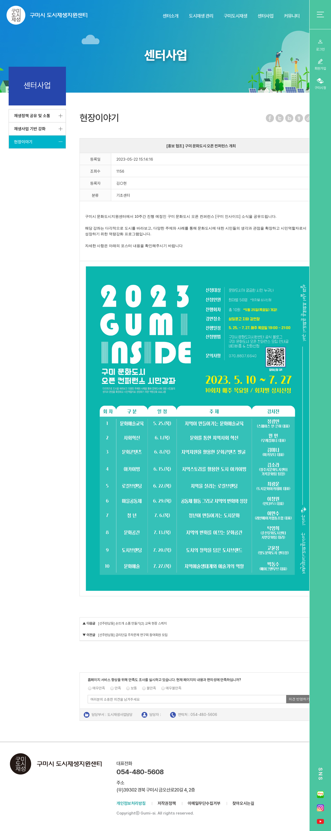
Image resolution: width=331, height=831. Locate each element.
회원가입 (320, 68)
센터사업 (265, 16)
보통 (134, 688)
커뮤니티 (292, 16)
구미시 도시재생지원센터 (52, 16)
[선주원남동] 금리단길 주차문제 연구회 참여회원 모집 (132, 635)
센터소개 (170, 16)
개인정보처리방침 (131, 803)
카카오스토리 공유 (299, 118)
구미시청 (320, 88)
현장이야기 (23, 141)
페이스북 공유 (270, 118)
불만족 (151, 688)
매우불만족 (173, 688)
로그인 (320, 49)
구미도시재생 (235, 16)
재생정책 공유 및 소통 (32, 115)
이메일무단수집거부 (204, 803)
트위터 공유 (280, 118)
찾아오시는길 (243, 803)
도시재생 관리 (201, 16)
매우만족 (98, 688)
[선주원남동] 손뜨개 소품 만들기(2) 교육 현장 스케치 (132, 623)
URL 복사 (309, 118)
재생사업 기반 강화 (30, 128)
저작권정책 (167, 803)
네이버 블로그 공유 (289, 118)
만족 (118, 688)
